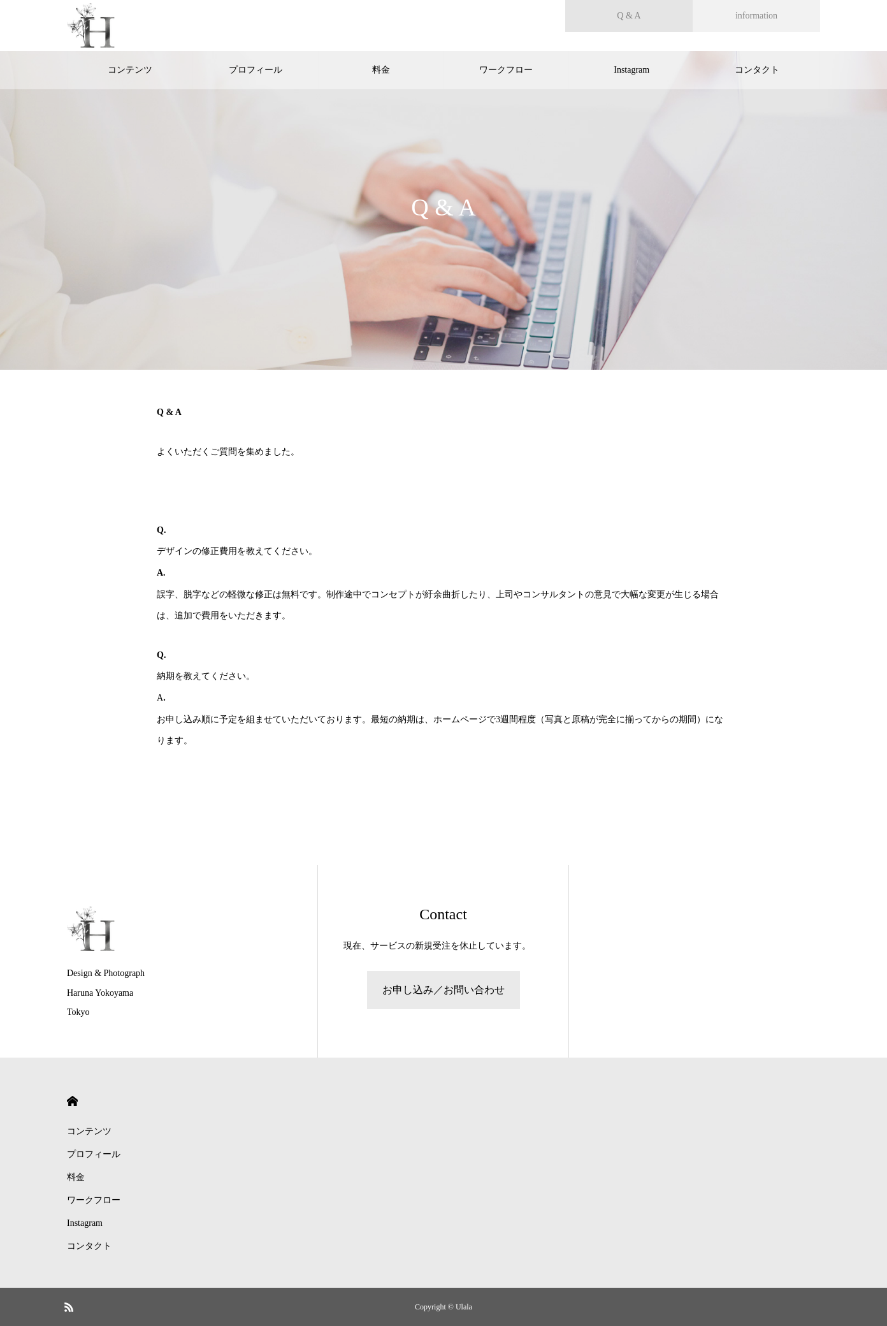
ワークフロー (506, 70)
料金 (381, 70)
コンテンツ (130, 70)
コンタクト (757, 70)
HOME (72, 1101)
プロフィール (255, 70)
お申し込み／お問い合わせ (443, 989)
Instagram (631, 70)
